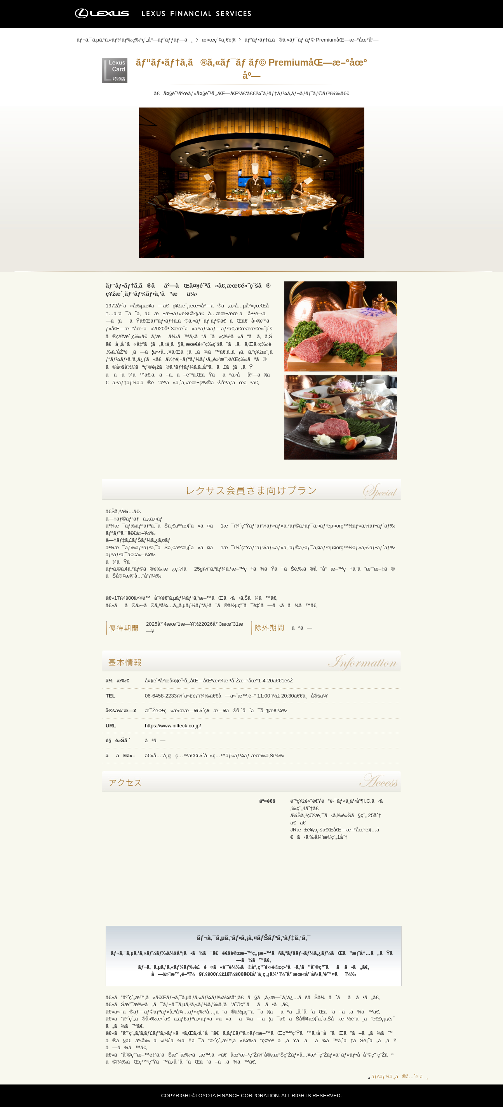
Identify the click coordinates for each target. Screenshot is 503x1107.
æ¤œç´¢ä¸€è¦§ (219, 40)
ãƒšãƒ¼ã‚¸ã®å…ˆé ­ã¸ (399, 1076)
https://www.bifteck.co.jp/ (173, 726)
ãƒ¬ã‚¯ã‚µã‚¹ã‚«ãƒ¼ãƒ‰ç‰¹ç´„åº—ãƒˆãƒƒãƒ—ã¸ (135, 40)
